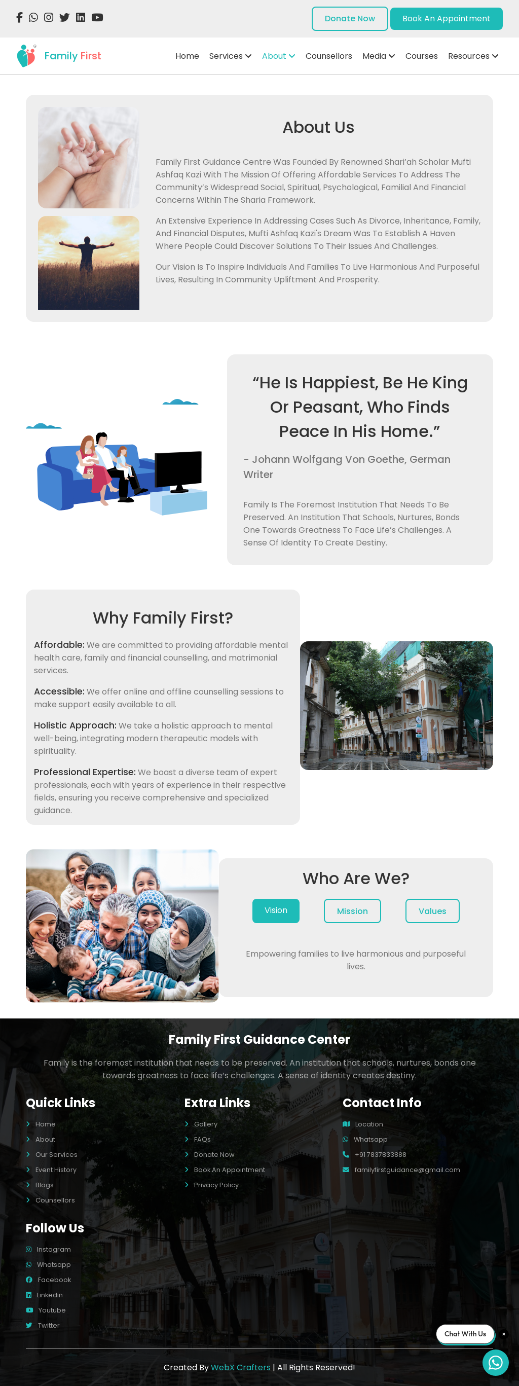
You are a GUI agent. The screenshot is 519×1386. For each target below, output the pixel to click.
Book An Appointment (224, 1169)
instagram (48, 1249)
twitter (43, 1325)
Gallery (200, 1124)
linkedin (44, 1295)
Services (230, 56)
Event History (51, 1169)
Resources (473, 56)
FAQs (197, 1139)
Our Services (52, 1154)
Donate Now (209, 1154)
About (278, 56)
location (363, 1124)
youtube (46, 1310)
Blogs (40, 1185)
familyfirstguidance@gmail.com (401, 1169)
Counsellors (329, 56)
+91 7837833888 (374, 1154)
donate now (350, 18)
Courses (421, 56)
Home (187, 56)
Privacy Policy (211, 1185)
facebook (48, 1279)
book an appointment (446, 18)
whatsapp (365, 1139)
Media (378, 56)
